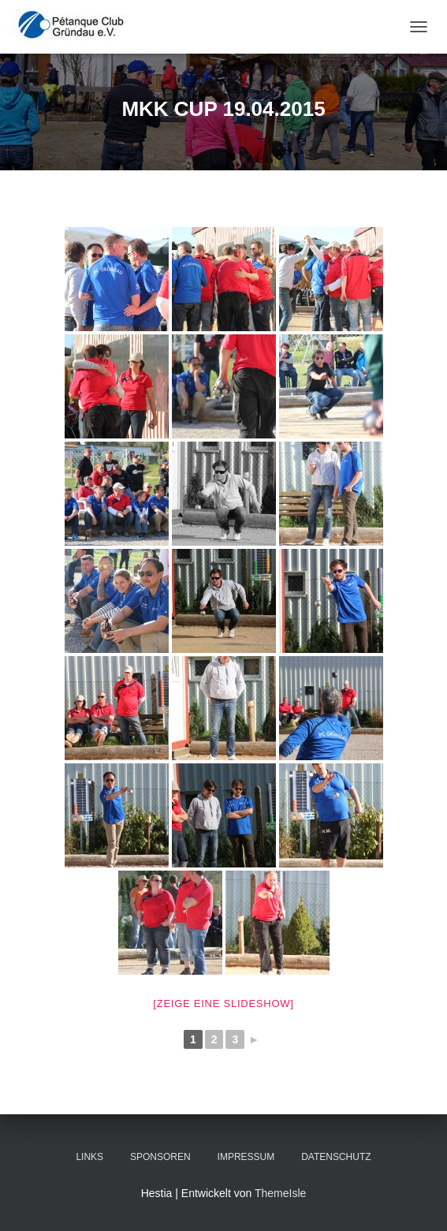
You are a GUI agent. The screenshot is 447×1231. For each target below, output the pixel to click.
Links (89, 1156)
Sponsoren (160, 1156)
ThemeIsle (280, 1193)
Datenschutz (336, 1156)
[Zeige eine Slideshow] (223, 1003)
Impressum (246, 1156)
